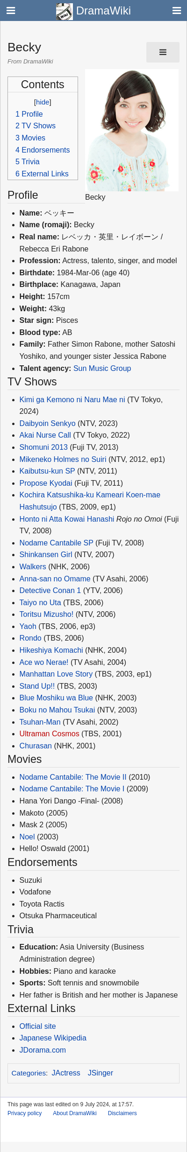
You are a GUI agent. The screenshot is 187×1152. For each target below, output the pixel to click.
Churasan (36, 746)
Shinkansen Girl (46, 555)
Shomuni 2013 (44, 447)
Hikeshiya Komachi (51, 650)
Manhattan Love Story (56, 674)
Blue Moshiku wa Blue (56, 698)
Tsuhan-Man (40, 722)
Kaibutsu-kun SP (47, 471)
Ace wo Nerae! (44, 662)
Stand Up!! (37, 686)
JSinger (100, 1073)
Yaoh (28, 626)
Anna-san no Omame (55, 579)
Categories (29, 1073)
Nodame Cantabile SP (57, 543)
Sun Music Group (102, 368)
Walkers (33, 567)
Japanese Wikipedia (53, 1038)
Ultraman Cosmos (49, 734)
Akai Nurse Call (45, 435)
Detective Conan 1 (50, 590)
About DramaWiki (74, 1113)
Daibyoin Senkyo (48, 423)
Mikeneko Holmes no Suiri (63, 459)
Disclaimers (122, 1113)
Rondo (31, 638)
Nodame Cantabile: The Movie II (73, 777)
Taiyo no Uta (40, 603)
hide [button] (42, 102)
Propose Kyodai (46, 483)
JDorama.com (43, 1050)
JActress (66, 1073)
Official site (38, 1026)
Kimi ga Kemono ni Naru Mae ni (72, 400)
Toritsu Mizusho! (47, 614)
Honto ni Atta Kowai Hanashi (67, 519)
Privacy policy (24, 1113)
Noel (27, 837)
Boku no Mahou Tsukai (57, 710)
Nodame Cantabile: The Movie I (72, 789)
